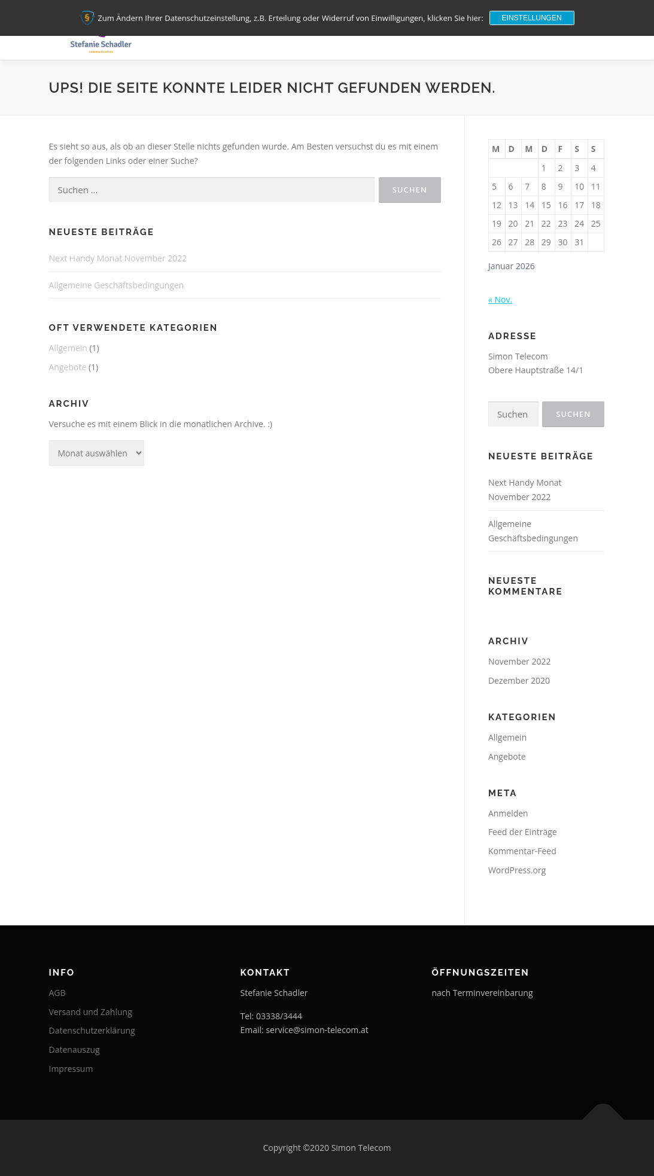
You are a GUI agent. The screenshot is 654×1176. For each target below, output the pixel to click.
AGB (57, 992)
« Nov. (500, 299)
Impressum (71, 1068)
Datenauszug (74, 1049)
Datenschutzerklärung (92, 1030)
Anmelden (508, 813)
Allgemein (68, 348)
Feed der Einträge (522, 831)
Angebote (68, 367)
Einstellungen (532, 18)
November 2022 (519, 661)
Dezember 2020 (519, 680)
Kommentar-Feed (522, 851)
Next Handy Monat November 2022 (118, 258)
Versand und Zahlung (90, 1011)
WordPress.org (517, 870)
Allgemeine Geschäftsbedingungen (116, 285)
